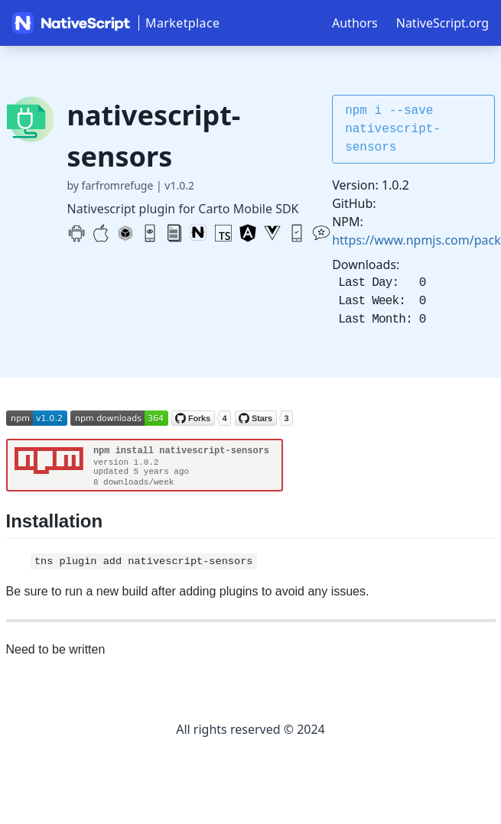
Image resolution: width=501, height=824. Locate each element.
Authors (355, 23)
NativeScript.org (442, 23)
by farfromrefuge (110, 185)
